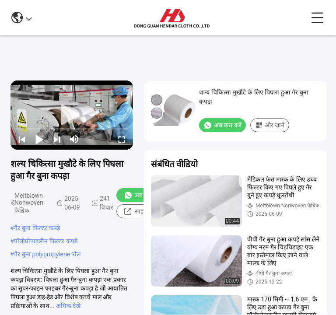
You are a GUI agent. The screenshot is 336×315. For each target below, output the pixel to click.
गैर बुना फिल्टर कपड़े (37, 227)
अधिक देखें (68, 305)
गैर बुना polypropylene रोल (47, 254)
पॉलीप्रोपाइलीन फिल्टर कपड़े (45, 241)
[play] (72, 115)
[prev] (22, 139)
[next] (57, 139)
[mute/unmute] (74, 139)
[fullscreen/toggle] (121, 139)
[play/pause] (39, 139)
